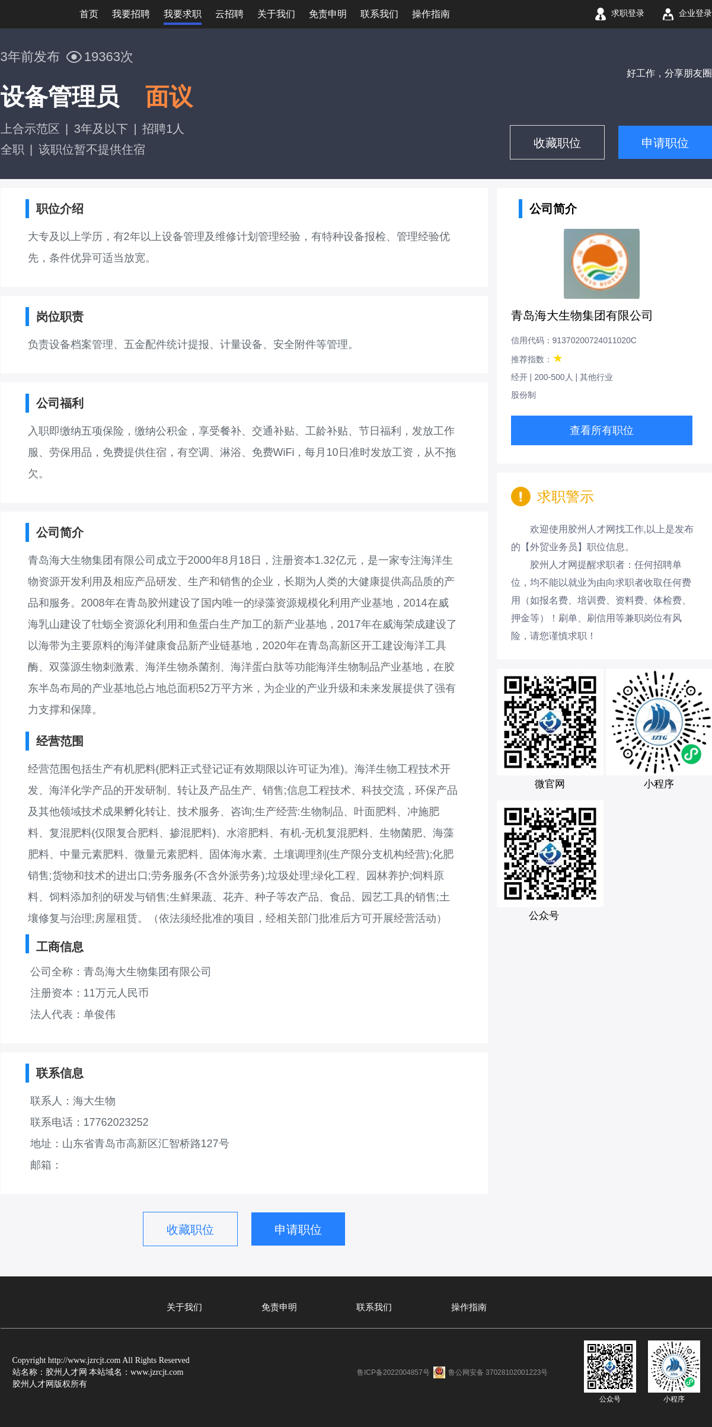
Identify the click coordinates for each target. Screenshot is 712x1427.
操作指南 (469, 1307)
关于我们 (184, 1307)
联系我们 (374, 1307)
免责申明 (279, 1307)
